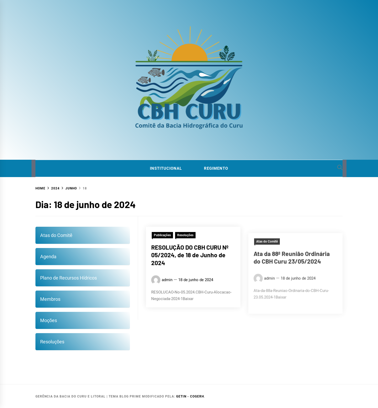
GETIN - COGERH (190, 396)
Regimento (216, 168)
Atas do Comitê (56, 235)
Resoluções (52, 341)
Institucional (166, 168)
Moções (48, 320)
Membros (50, 299)
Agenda (48, 256)
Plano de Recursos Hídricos (68, 278)
